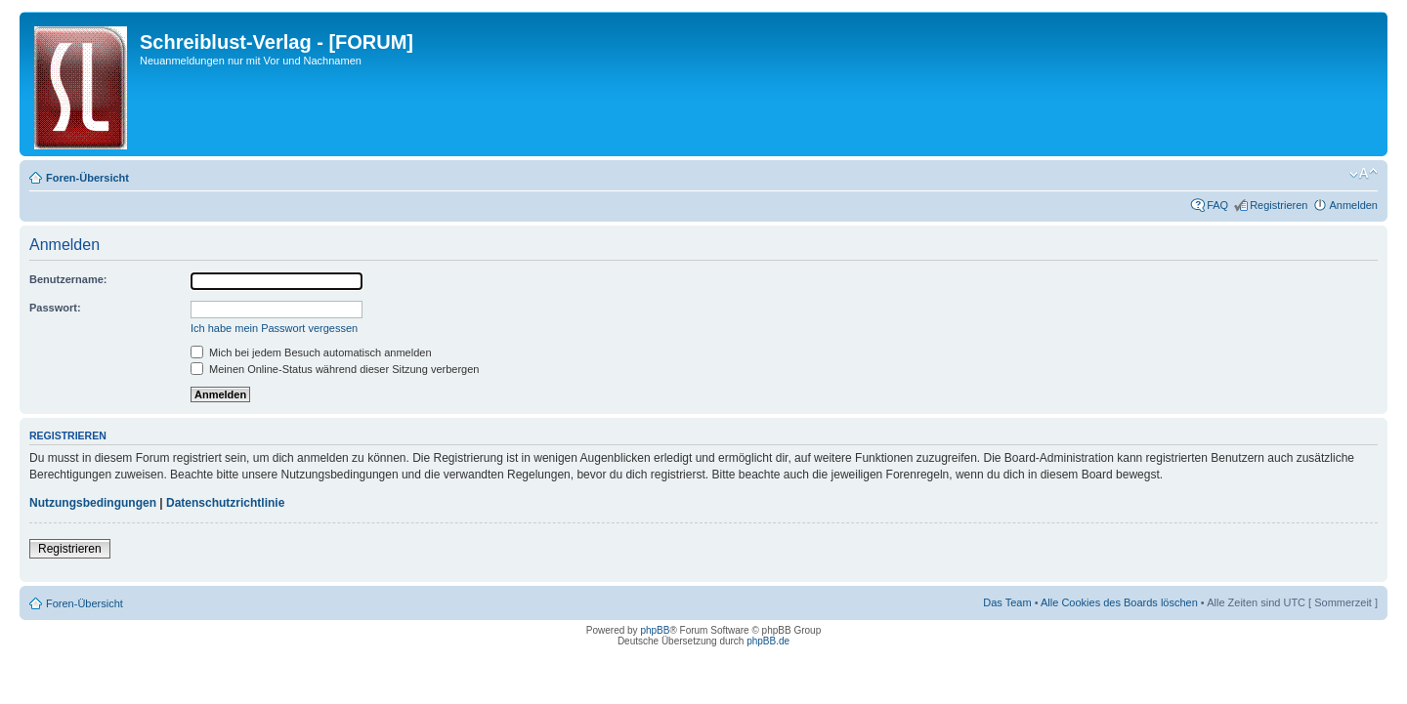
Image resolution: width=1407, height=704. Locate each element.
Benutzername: (68, 279)
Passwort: (55, 307)
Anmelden (1353, 205)
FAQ (1217, 205)
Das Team (1007, 602)
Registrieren (1278, 205)
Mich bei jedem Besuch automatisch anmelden (311, 352)
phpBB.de (767, 641)
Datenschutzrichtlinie (225, 503)
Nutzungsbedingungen (92, 503)
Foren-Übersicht (87, 178)
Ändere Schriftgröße (1363, 174)
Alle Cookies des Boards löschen (1119, 602)
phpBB (654, 630)
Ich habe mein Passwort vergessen (274, 328)
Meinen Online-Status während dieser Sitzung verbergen (335, 369)
